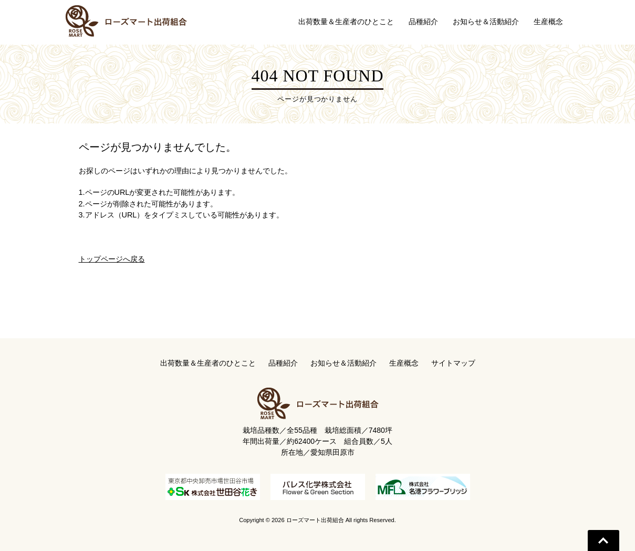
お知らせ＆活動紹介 (343, 363)
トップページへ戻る (112, 259)
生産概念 (404, 363)
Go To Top (603, 540)
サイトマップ (453, 363)
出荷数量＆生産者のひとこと (208, 363)
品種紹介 (283, 363)
